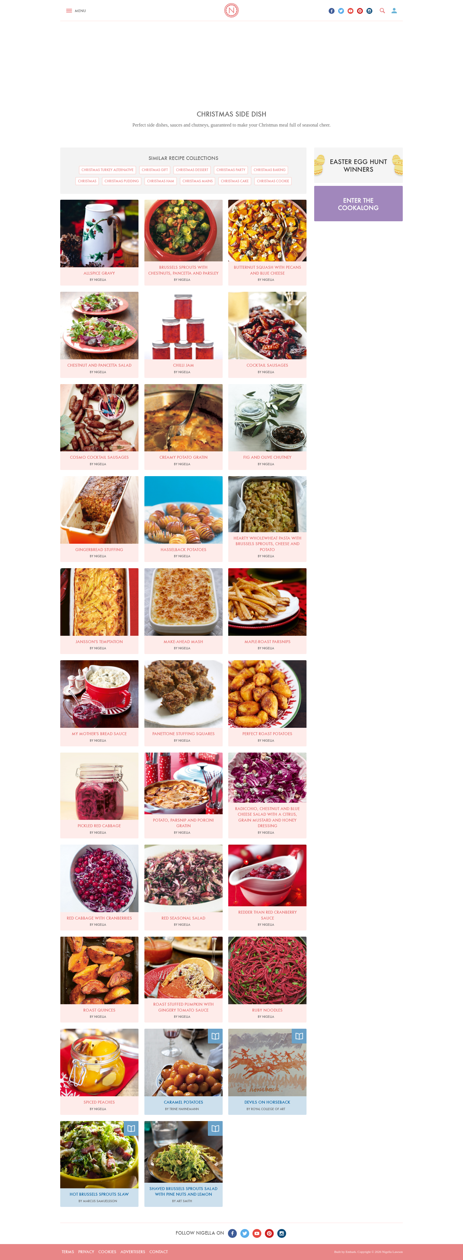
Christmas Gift (155, 170)
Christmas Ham (160, 181)
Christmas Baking (270, 170)
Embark (350, 1252)
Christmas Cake (235, 181)
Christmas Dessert (192, 170)
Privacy (86, 1251)
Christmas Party (230, 170)
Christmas (87, 181)
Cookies (107, 1251)
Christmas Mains (197, 181)
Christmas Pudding (122, 181)
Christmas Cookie (273, 181)
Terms (68, 1251)
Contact (158, 1251)
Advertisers (132, 1251)
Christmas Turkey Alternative (107, 170)
